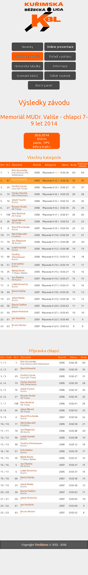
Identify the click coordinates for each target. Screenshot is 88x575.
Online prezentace (61, 47)
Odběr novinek (60, 76)
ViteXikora (41, 570)
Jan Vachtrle (19, 332)
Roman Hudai (19, 210)
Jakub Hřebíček (21, 325)
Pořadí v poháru (61, 56)
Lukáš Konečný (20, 296)
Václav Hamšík (20, 195)
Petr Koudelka (20, 171)
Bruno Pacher (19, 339)
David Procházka (18, 233)
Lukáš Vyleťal (19, 256)
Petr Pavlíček (19, 217)
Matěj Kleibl (18, 281)
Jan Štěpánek (19, 249)
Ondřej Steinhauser (19, 265)
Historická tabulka (27, 66)
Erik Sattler (18, 274)
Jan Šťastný (18, 288)
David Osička (19, 303)
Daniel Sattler (19, 318)
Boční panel (43, 85)
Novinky (26, 47)
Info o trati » (42, 147)
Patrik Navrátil (20, 242)
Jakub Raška (19, 310)
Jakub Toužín (19, 203)
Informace (61, 66)
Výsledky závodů (27, 56)
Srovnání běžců (27, 76)
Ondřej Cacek (19, 188)
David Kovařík (19, 181)
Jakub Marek (19, 224)
